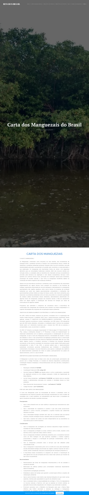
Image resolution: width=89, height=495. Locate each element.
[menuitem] (29, 4)
